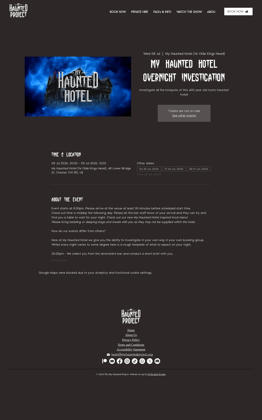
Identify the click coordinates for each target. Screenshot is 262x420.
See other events (184, 115)
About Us (131, 335)
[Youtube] (112, 361)
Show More (59, 260)
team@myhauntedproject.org (132, 354)
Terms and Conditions (131, 344)
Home (131, 330)
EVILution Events (157, 374)
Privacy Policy (131, 339)
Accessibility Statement (131, 349)
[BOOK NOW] (238, 11)
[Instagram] (127, 361)
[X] (150, 361)
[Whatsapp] (142, 361)
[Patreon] (104, 361)
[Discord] (157, 361)
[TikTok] (135, 361)
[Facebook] (119, 361)
